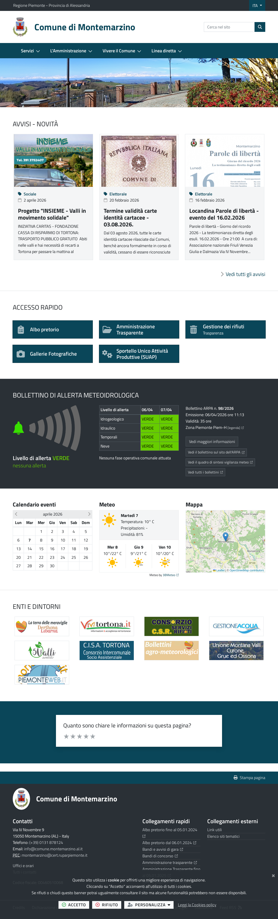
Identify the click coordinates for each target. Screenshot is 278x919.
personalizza (151, 904)
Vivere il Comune (119, 50)
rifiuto (108, 904)
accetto (75, 904)
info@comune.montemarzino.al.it (53, 849)
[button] (16, 514)
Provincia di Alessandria (69, 5)
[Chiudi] (273, 875)
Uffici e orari (23, 866)
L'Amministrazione (68, 50)
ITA (256, 6)
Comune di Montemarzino (76, 798)
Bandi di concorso (160, 856)
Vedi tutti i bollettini (206, 472)
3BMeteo (171, 574)
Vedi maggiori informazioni (212, 441)
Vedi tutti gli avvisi (245, 274)
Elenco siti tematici (223, 836)
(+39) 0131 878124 (46, 842)
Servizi (27, 50)
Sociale (27, 194)
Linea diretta (164, 50)
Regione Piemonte (29, 5)
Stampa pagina (249, 778)
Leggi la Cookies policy (197, 905)
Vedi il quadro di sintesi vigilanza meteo (221, 462)
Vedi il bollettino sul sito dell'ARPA (217, 452)
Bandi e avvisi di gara (162, 849)
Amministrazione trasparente (169, 862)
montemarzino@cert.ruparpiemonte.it (54, 855)
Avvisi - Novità (35, 124)
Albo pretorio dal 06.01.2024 (169, 843)
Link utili (214, 830)
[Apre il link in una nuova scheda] (236, 650)
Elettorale (115, 194)
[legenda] (235, 427)
